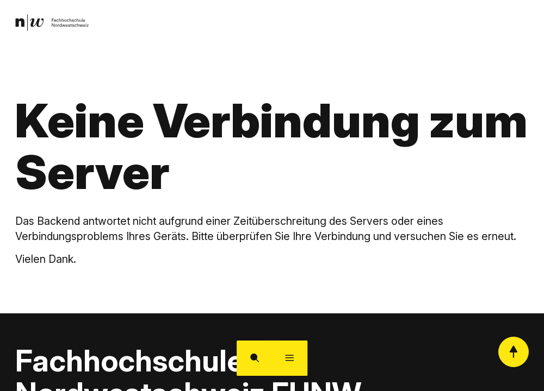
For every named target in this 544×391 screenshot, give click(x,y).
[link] (55, 24)
